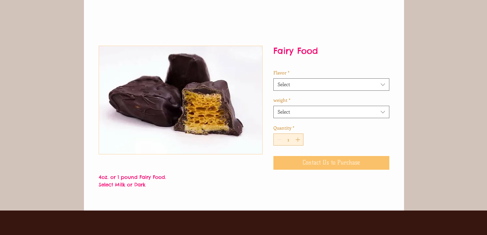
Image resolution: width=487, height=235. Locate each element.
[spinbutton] (288, 139)
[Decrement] (278, 139)
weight (281, 100)
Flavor (281, 73)
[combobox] (331, 84)
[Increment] (298, 139)
